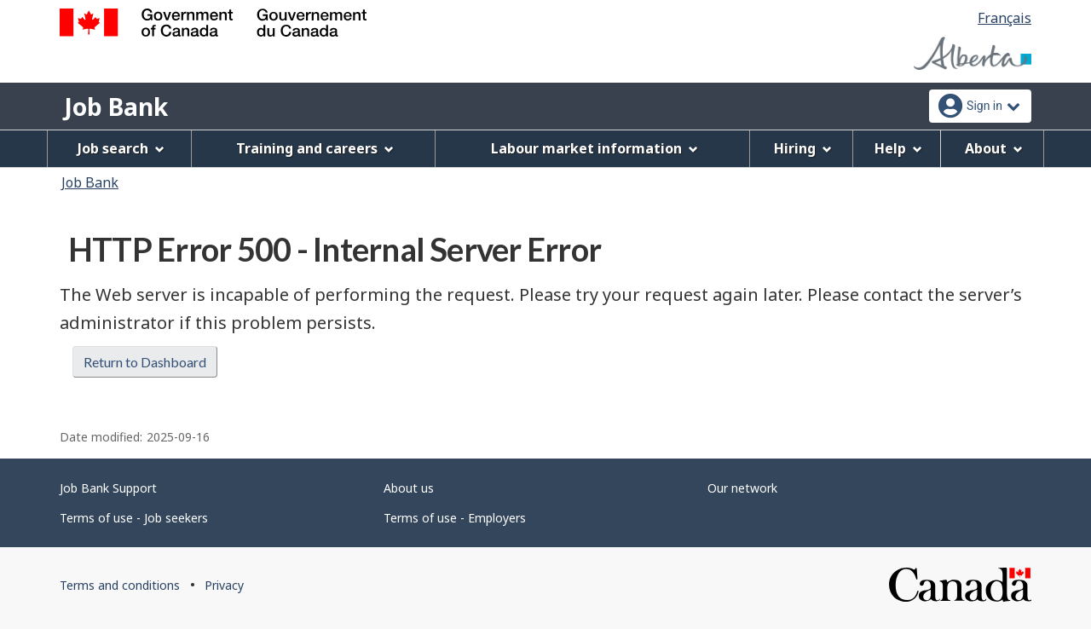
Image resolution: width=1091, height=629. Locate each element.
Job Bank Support (108, 488)
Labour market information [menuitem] (594, 148)
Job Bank (116, 106)
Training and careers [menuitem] (315, 148)
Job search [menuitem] (121, 148)
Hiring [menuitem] (803, 148)
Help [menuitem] (898, 148)
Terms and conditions (120, 585)
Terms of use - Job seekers (134, 518)
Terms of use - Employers (455, 518)
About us (409, 488)
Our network (742, 488)
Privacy (224, 585)
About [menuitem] (994, 148)
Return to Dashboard (145, 362)
